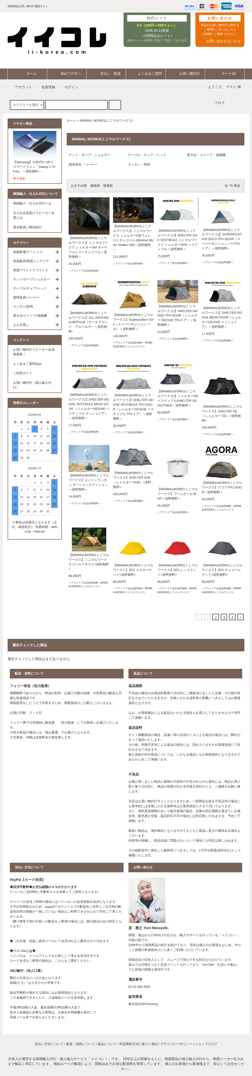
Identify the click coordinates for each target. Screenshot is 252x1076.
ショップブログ (206, 1044)
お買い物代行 (185, 73)
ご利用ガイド (22, 373)
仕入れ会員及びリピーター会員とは (34, 215)
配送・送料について (80, 1044)
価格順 (95, 185)
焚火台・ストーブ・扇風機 (206, 155)
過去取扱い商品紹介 (27, 227)
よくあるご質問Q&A (27, 364)
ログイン (68, 87)
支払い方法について (49, 1044)
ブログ (219, 103)
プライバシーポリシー (176, 1044)
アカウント (20, 87)
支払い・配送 (106, 73)
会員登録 (45, 87)
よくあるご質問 (145, 73)
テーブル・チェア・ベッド (147, 155)
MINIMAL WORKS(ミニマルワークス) (106, 120)
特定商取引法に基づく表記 (138, 1044)
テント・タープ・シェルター (89, 155)
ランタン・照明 (139, 164)
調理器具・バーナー (83, 164)
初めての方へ (66, 73)
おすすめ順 (79, 185)
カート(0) (224, 73)
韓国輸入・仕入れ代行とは (32, 203)
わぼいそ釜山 (226, 964)
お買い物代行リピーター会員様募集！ (34, 352)
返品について (107, 1044)
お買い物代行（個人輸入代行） (32, 385)
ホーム (27, 73)
